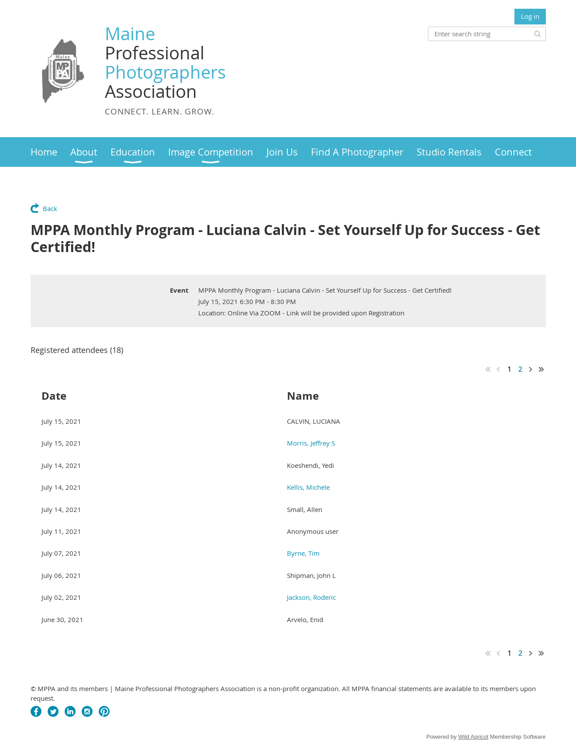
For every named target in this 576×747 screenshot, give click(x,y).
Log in (530, 16)
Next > (531, 369)
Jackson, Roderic (311, 597)
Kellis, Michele (308, 487)
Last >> (541, 369)
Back (50, 208)
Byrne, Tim (303, 553)
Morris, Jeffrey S (311, 443)
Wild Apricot (473, 736)
